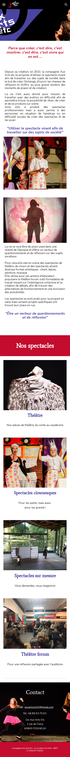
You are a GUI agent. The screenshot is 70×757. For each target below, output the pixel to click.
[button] (4, 4)
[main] (35, 52)
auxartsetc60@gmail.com (39, 707)
